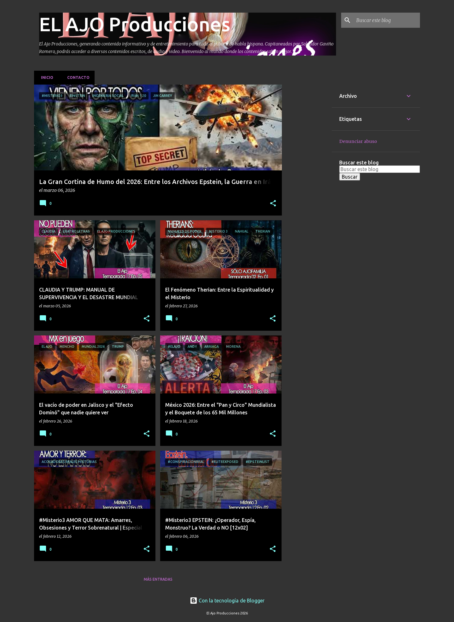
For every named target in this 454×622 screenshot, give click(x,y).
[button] (273, 203)
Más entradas (158, 579)
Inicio (45, 77)
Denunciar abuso (358, 141)
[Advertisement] (307, 179)
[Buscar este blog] (387, 20)
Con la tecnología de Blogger (227, 600)
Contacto (76, 77)
